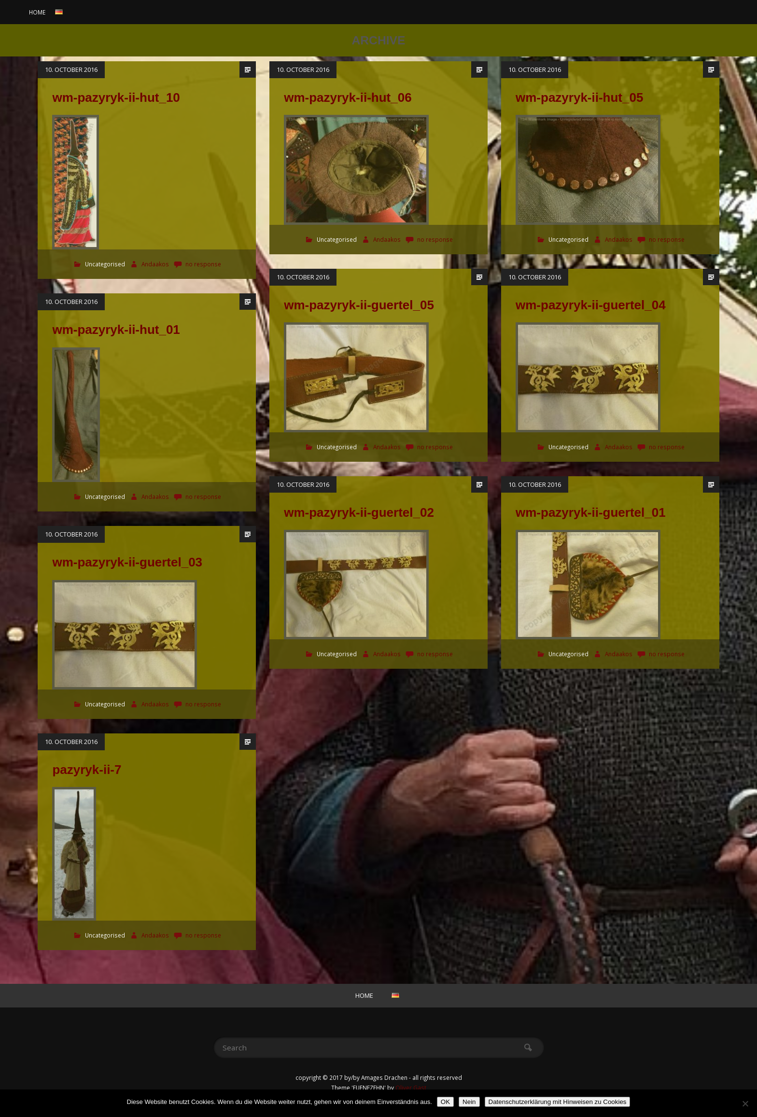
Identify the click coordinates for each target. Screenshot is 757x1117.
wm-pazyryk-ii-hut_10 (116, 97)
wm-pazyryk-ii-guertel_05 (359, 305)
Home (37, 12)
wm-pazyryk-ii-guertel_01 (591, 512)
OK (445, 1101)
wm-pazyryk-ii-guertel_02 (359, 512)
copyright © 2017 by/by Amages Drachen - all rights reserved (378, 1077)
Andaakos (155, 264)
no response (203, 264)
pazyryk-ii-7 (86, 769)
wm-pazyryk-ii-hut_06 (347, 97)
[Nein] (745, 1103)
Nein (469, 1101)
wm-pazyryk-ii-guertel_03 (127, 562)
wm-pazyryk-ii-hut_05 (579, 97)
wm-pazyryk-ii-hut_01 (116, 329)
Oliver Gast (410, 1087)
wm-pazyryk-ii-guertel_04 (591, 305)
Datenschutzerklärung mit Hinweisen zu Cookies (558, 1101)
